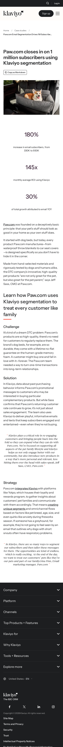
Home (6, 30)
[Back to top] (55, 574)
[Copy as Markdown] (15, 72)
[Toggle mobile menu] (58, 13)
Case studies (20, 30)
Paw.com (9, 224)
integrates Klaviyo (26, 488)
